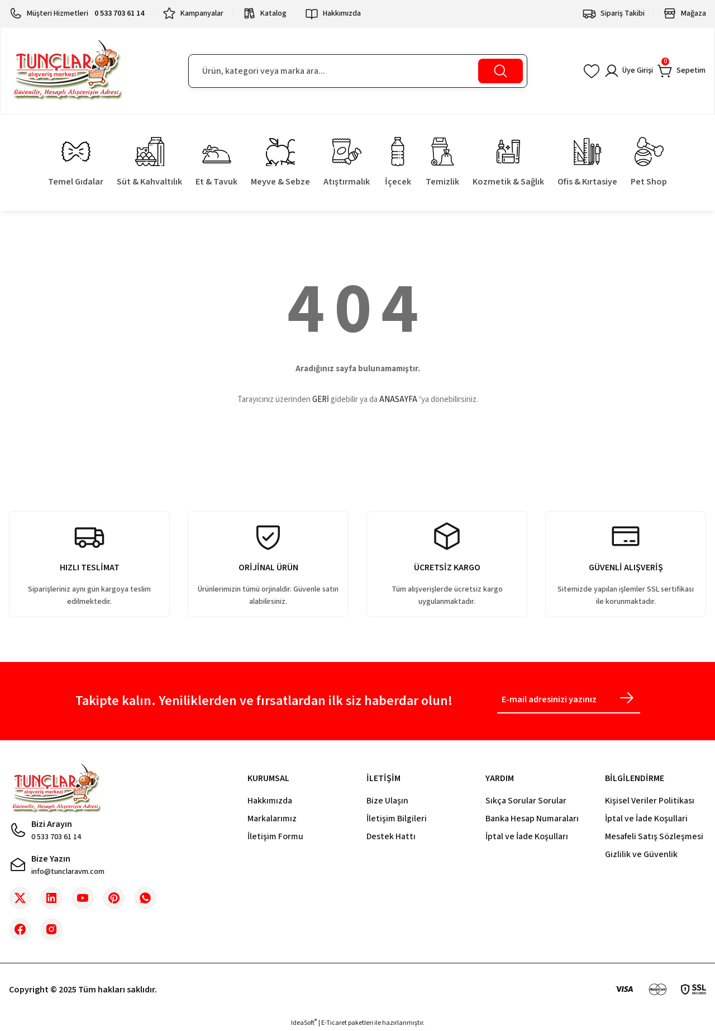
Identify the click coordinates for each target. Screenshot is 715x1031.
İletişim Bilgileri (396, 818)
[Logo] (67, 71)
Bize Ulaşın (387, 800)
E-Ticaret (334, 1023)
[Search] (357, 71)
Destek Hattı (391, 836)
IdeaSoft (304, 1023)
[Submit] (627, 698)
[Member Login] (619, 71)
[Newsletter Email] (568, 701)
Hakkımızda (269, 800)
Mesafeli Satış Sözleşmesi (654, 836)
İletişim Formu (275, 836)
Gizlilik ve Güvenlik (641, 854)
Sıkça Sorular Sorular (525, 800)
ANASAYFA (398, 399)
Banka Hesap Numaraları (532, 818)
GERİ (320, 399)
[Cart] (679, 71)
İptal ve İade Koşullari (646, 818)
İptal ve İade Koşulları (526, 836)
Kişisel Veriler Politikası (649, 800)
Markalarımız (272, 818)
